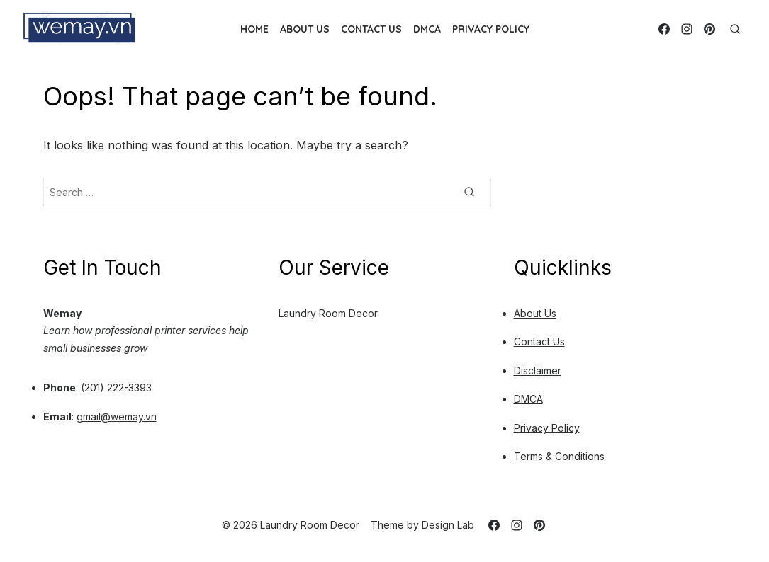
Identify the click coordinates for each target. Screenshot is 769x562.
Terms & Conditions (559, 456)
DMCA (427, 29)
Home (254, 29)
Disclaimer (537, 371)
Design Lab (448, 525)
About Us (305, 29)
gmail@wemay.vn (117, 417)
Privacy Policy (490, 29)
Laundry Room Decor (328, 313)
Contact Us (371, 29)
